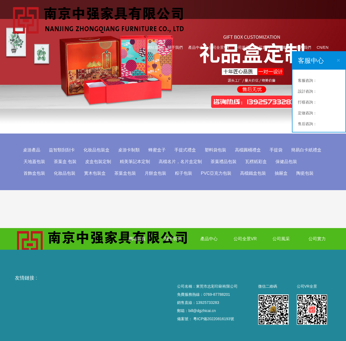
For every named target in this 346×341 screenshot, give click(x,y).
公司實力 (262, 47)
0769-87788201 (217, 294)
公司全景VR (219, 47)
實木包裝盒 (95, 173)
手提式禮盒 (185, 150)
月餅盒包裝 (155, 173)
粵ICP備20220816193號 (213, 319)
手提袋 (276, 150)
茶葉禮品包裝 (224, 161)
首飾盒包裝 (34, 173)
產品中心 (195, 47)
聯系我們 (303, 47)
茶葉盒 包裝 (65, 161)
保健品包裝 (286, 161)
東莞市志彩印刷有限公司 (217, 286)
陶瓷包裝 (305, 173)
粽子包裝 (183, 173)
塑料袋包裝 (215, 150)
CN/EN (322, 47)
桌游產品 (31, 150)
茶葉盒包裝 (125, 173)
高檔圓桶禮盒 (248, 150)
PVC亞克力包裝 (216, 173)
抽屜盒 (281, 173)
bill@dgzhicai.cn (202, 310)
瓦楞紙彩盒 (256, 161)
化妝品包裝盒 (96, 150)
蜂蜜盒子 (157, 150)
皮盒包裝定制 (98, 161)
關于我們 (175, 47)
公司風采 (241, 47)
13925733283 (207, 302)
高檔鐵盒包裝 (253, 173)
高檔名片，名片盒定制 (180, 161)
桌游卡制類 (129, 150)
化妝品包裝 (64, 173)
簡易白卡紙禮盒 (306, 150)
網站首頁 (154, 47)
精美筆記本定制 (135, 161)
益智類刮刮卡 (62, 150)
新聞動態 (283, 47)
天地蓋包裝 (34, 161)
